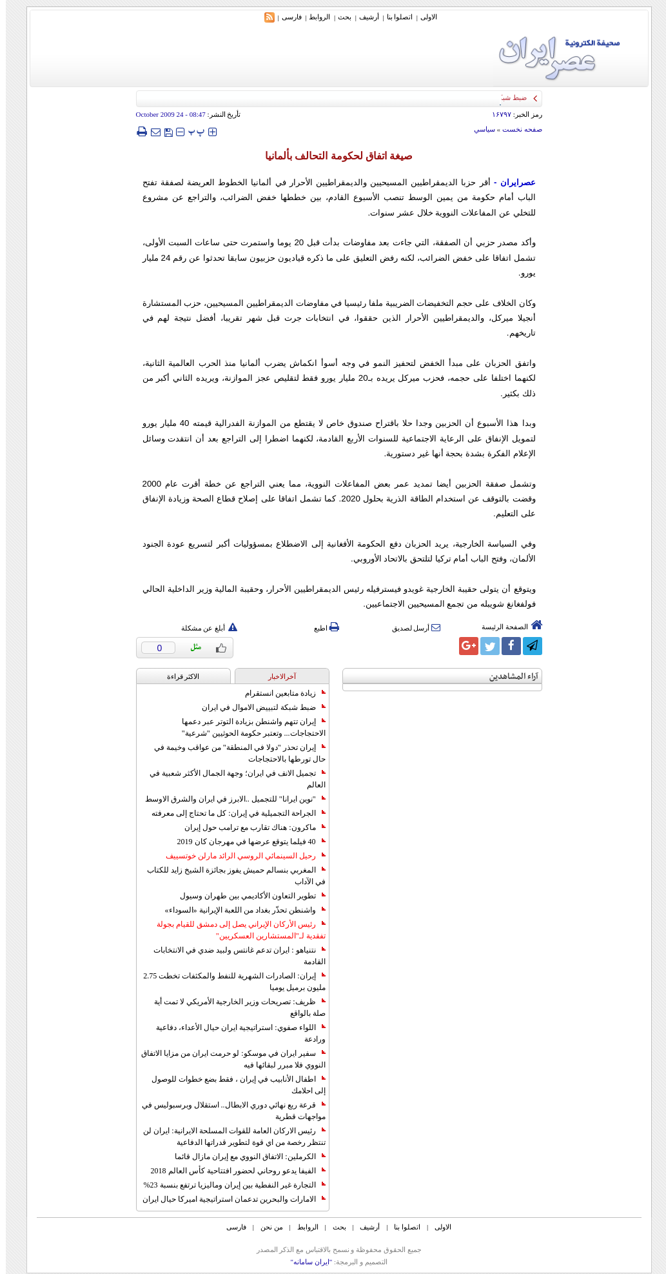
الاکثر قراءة (177, 676)
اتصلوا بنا (394, 17)
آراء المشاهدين (508, 676)
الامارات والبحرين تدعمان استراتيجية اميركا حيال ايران (228, 1199)
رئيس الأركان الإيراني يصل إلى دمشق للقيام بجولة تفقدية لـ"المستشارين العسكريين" (235, 930)
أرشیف (363, 17)
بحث (339, 17)
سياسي (478, 129)
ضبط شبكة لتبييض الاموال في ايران (258, 707)
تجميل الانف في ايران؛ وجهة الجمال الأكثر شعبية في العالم (232, 779)
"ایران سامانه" (305, 1262)
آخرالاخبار (276, 676)
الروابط (313, 17)
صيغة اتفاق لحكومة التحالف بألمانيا (333, 155)
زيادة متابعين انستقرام (279, 693)
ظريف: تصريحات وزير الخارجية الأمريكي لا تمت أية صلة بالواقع (233, 1007)
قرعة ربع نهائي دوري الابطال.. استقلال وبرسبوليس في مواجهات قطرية (228, 1110)
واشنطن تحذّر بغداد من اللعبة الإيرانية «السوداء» (239, 910)
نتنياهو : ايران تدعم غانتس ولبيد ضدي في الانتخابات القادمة (233, 955)
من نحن (266, 1227)
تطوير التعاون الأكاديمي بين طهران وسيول (247, 895)
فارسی (286, 17)
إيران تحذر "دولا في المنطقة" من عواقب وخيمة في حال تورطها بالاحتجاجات (234, 753)
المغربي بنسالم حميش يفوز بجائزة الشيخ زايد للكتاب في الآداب (230, 875)
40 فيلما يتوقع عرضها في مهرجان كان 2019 (245, 841)
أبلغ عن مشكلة (203, 628)
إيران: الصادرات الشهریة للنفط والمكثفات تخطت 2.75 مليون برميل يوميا (228, 981)
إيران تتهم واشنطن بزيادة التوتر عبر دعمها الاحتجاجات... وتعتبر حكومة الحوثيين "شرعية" (248, 727)
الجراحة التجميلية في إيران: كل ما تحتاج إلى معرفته (232, 813)
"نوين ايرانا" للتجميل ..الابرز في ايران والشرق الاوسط (229, 799)
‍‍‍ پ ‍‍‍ (191, 131)
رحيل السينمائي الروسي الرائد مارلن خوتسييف (240, 855)
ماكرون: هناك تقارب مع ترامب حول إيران (249, 827)
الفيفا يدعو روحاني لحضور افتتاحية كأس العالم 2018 (232, 1170)
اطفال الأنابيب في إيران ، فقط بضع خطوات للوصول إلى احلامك (233, 1085)
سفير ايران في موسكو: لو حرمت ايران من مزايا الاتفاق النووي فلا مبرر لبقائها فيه (227, 1059)
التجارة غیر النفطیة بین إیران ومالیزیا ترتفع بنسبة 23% (229, 1184)
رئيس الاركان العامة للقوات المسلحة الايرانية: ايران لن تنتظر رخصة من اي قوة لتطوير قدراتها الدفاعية (228, 1136)
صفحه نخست (516, 129)
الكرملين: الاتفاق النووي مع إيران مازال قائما (244, 1156)
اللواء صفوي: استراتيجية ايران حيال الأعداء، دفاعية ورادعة (234, 1033)
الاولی (423, 17)
